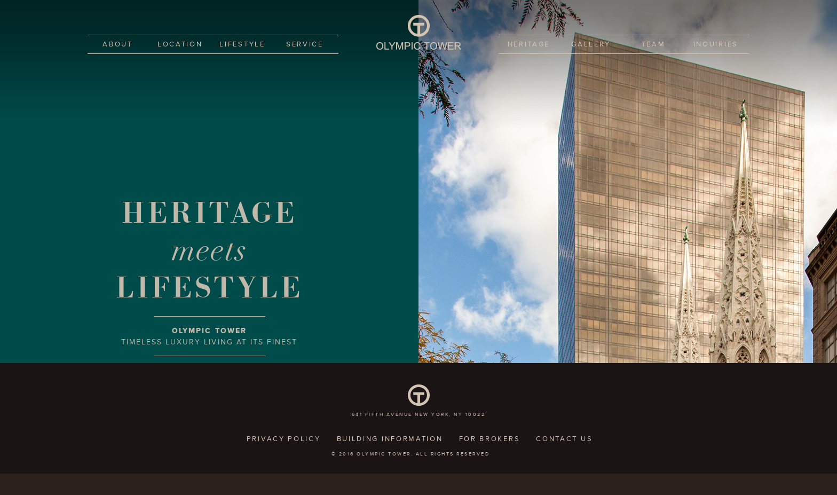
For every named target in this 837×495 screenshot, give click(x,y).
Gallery (591, 44)
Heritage (529, 44)
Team (654, 44)
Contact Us (564, 439)
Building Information (390, 439)
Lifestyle (242, 44)
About (117, 44)
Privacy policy (284, 439)
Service (304, 44)
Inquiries (715, 44)
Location (180, 44)
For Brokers (489, 439)
